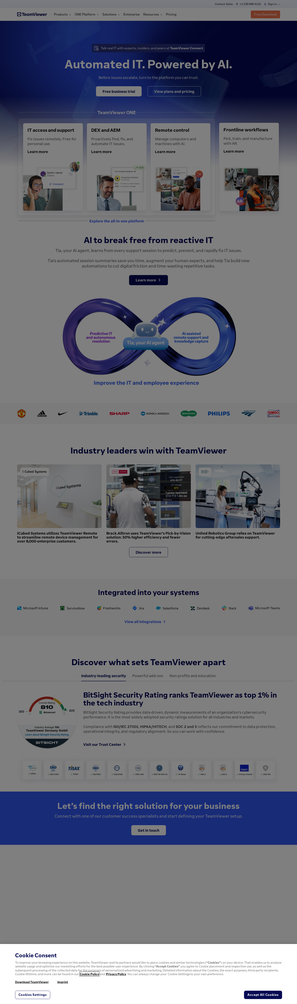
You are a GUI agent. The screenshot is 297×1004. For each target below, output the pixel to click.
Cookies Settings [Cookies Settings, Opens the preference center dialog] (33, 994)
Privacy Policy (116, 974)
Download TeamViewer (32, 982)
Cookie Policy (89, 974)
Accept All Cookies (263, 994)
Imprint (62, 982)
